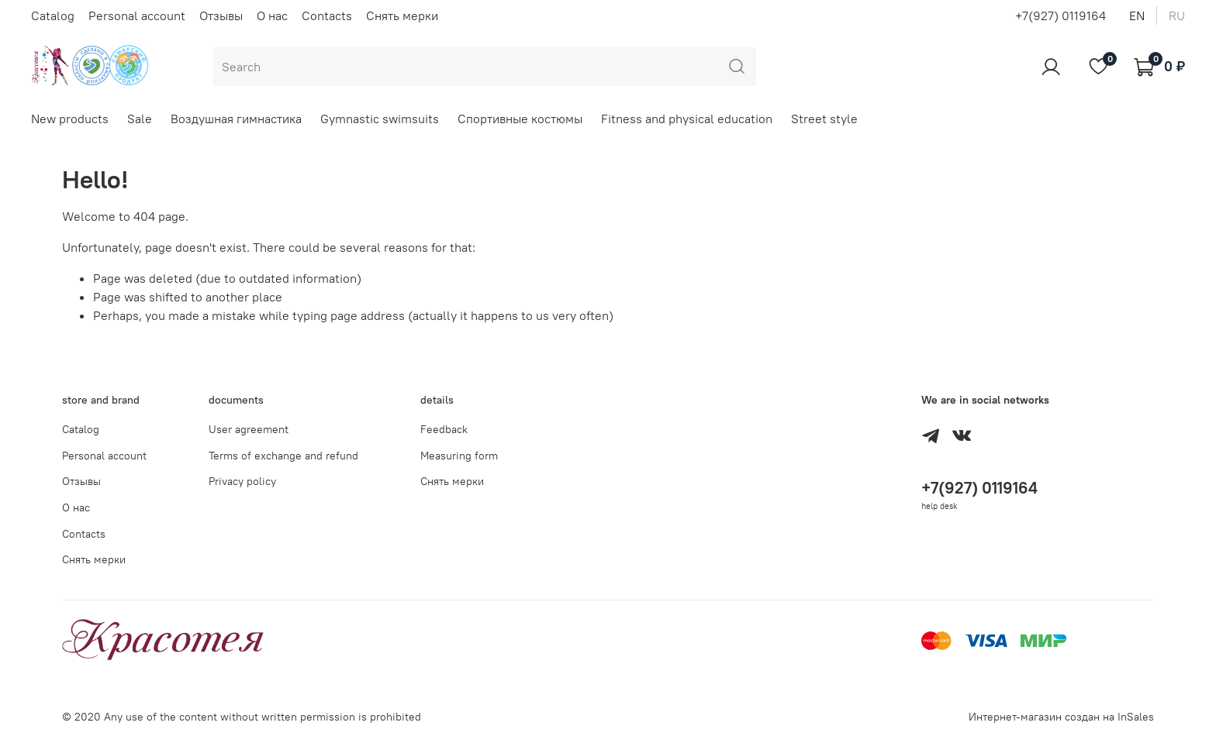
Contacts (327, 15)
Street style (824, 118)
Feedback (444, 429)
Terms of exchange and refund (283, 456)
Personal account (136, 15)
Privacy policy (242, 481)
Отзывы (221, 15)
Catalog (52, 15)
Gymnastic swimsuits (379, 118)
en (1137, 15)
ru (1177, 15)
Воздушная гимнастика (236, 118)
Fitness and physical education (686, 118)
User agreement (248, 429)
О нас (272, 15)
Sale (139, 118)
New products (70, 118)
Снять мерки (402, 15)
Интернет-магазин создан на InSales (1061, 717)
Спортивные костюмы (520, 118)
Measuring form (459, 456)
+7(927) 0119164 (1060, 15)
